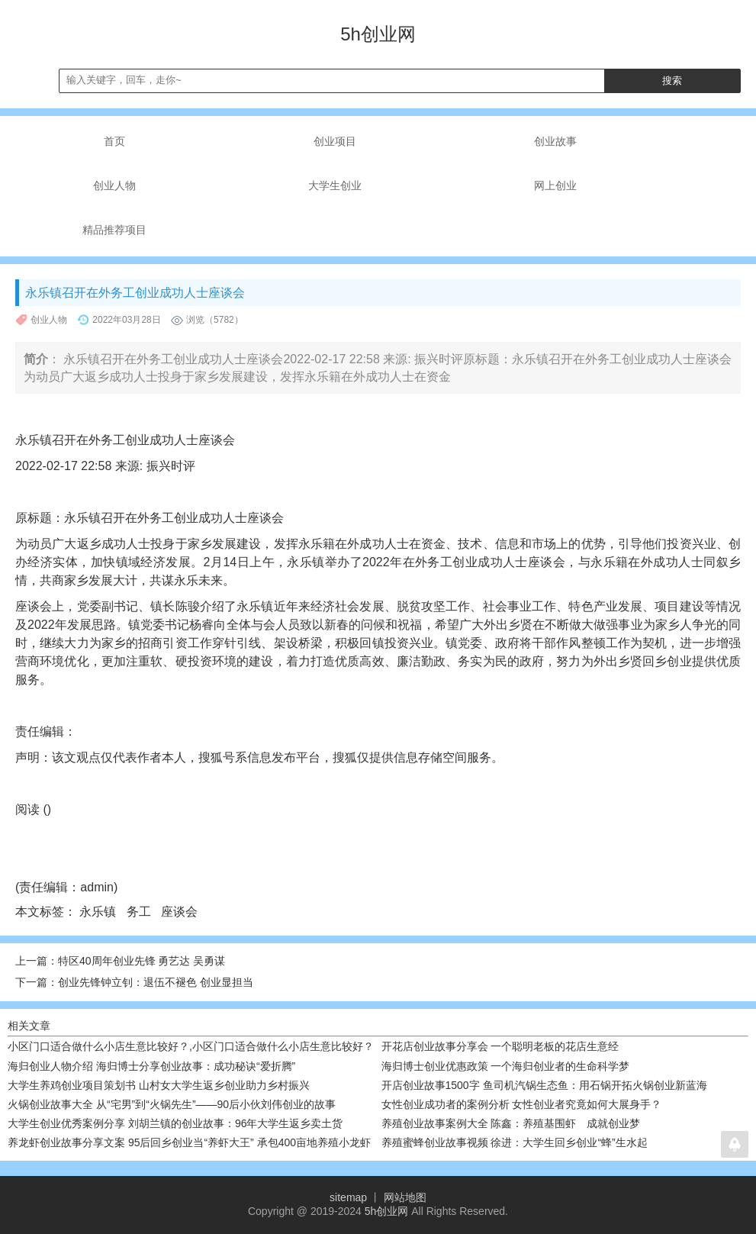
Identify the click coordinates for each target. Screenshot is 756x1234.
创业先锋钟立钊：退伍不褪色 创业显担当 (155, 982)
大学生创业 (335, 185)
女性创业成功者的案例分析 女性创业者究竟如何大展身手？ (521, 1104)
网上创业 (555, 185)
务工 (140, 911)
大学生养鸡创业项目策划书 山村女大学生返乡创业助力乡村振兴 (159, 1085)
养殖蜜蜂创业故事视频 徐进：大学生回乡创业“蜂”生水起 (514, 1142)
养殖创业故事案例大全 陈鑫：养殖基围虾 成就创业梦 (511, 1123)
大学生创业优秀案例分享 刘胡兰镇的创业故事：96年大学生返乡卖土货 (175, 1123)
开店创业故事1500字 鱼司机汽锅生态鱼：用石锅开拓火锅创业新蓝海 (544, 1085)
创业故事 (555, 141)
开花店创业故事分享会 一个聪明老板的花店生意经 (500, 1046)
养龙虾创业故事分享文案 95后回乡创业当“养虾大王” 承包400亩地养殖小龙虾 (189, 1142)
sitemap (348, 1197)
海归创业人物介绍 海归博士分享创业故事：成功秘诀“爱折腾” (151, 1066)
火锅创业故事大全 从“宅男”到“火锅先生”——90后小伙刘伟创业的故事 (172, 1104)
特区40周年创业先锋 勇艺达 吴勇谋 (141, 961)
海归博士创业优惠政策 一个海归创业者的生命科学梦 (505, 1066)
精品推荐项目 (114, 230)
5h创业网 (387, 1211)
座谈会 (181, 911)
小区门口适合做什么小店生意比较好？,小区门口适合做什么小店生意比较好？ (191, 1046)
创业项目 (335, 141)
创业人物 (114, 185)
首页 (114, 141)
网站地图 (405, 1197)
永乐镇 (99, 911)
